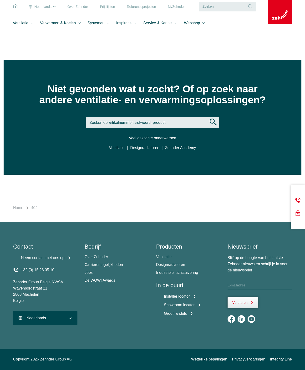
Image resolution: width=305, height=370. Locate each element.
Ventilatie (20, 23)
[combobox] (45, 318)
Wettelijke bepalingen (209, 359)
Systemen (95, 23)
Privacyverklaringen (248, 359)
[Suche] (250, 6)
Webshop (192, 23)
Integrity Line (281, 359)
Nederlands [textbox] (36, 318)
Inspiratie (124, 23)
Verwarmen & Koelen (58, 23)
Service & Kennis (157, 23)
